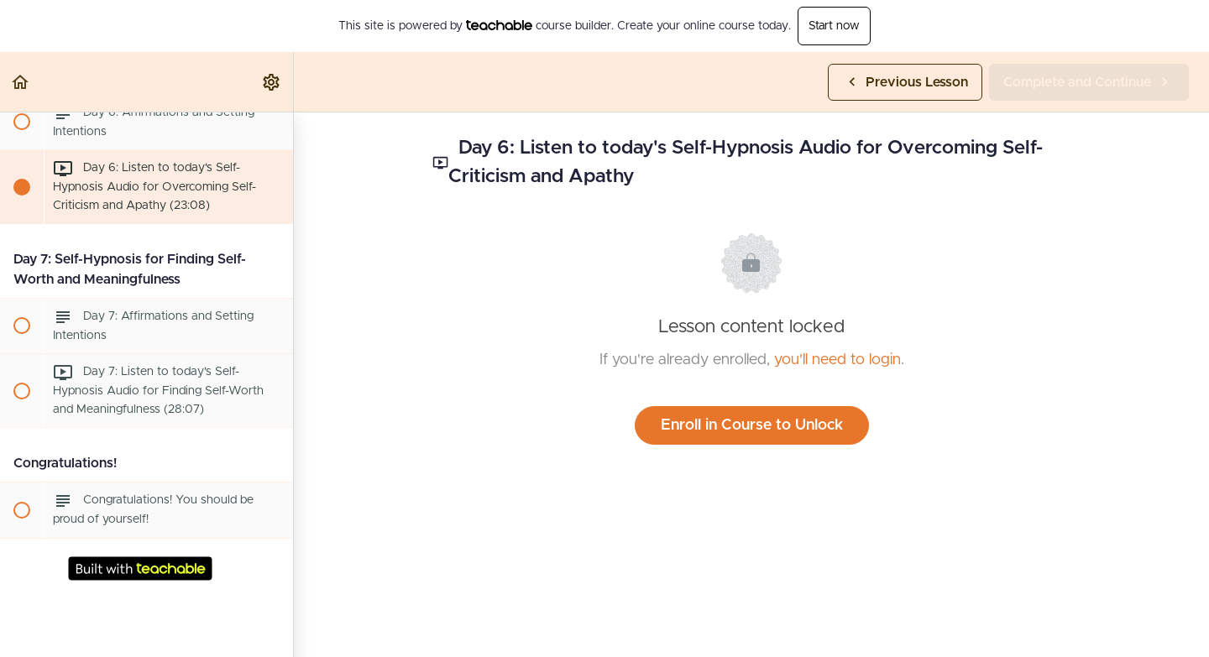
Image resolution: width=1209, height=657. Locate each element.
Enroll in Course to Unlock (752, 425)
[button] (21, 82)
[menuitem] (272, 82)
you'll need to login (837, 360)
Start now (834, 26)
